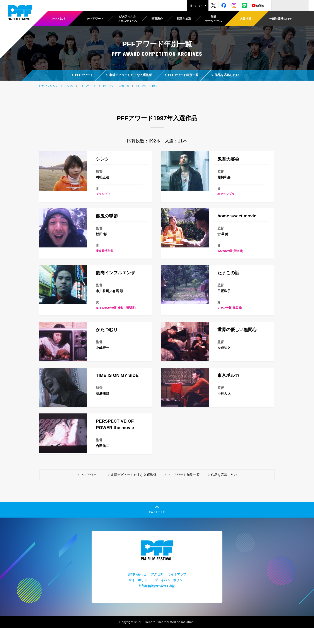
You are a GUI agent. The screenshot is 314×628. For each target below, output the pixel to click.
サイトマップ (177, 574)
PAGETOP (157, 512)
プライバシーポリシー (170, 580)
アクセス (157, 574)
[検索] (289, 5)
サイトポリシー (139, 580)
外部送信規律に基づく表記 (157, 586)
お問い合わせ (137, 574)
